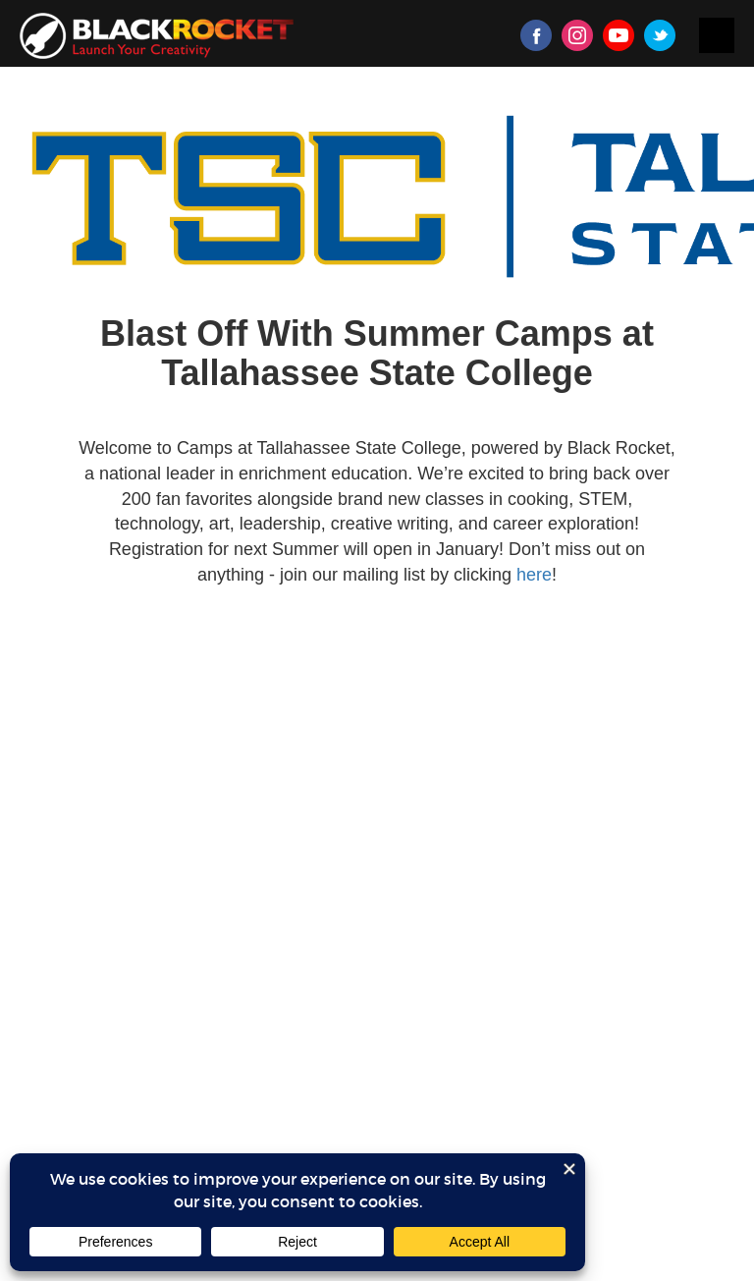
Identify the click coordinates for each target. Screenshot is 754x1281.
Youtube (618, 35)
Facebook (536, 35)
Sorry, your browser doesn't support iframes (377, 689)
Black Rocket (157, 36)
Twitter (659, 35)
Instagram (577, 35)
